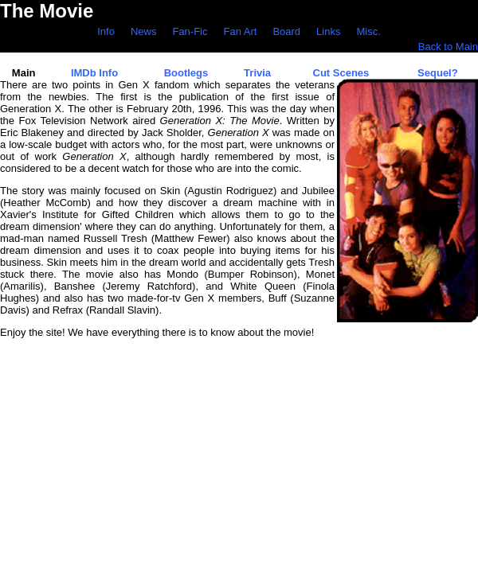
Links (328, 31)
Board (286, 31)
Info (106, 31)
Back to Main (448, 47)
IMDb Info (94, 73)
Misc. (368, 31)
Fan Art (240, 31)
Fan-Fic (189, 31)
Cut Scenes (341, 73)
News (144, 31)
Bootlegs (186, 73)
